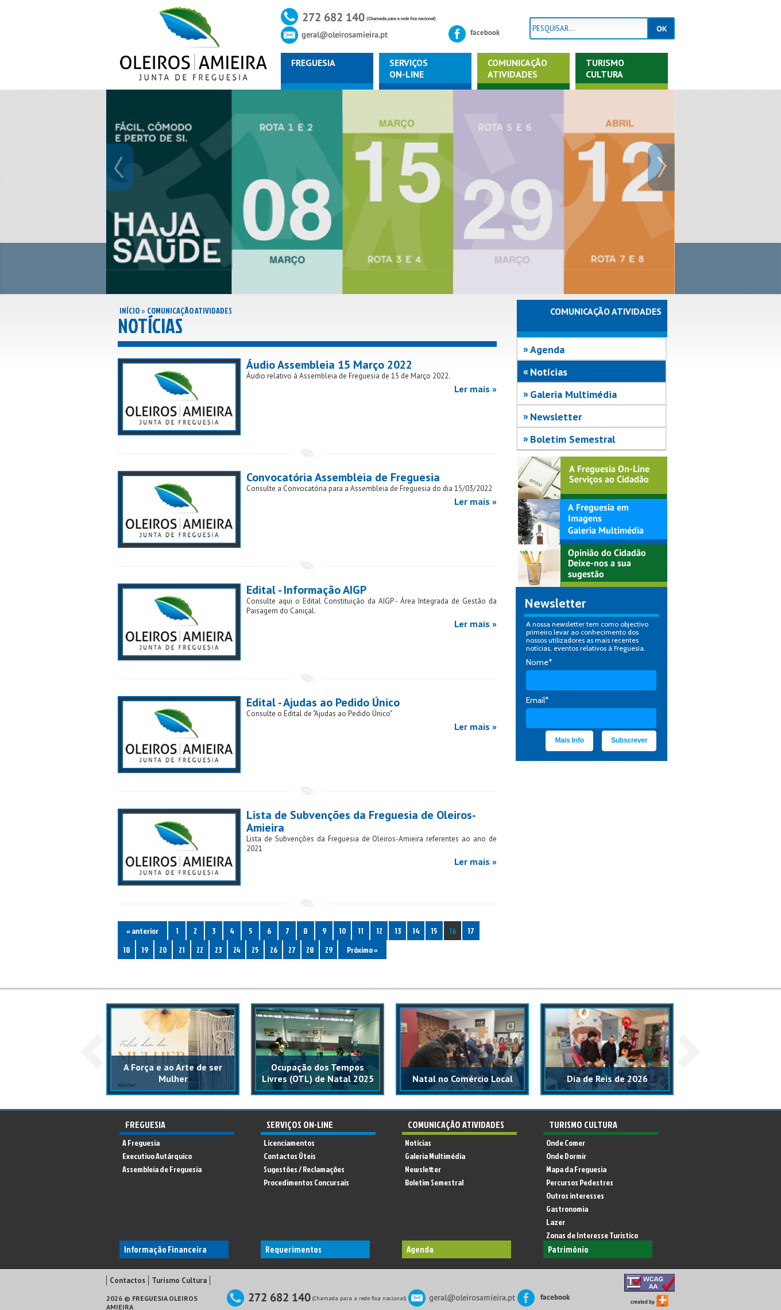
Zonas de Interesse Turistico (592, 1235)
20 (163, 949)
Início (129, 310)
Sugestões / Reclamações (304, 1169)
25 (255, 949)
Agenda (547, 349)
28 (310, 949)
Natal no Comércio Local (462, 1078)
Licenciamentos (289, 1142)
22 (199, 949)
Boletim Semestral (572, 439)
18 (126, 949)
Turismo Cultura (605, 68)
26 (273, 949)
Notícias (548, 371)
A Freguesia (141, 1142)
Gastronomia (567, 1208)
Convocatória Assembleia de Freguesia (343, 477)
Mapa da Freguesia (576, 1169)
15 (434, 930)
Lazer (555, 1221)
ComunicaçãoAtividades (517, 68)
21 (182, 949)
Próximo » (362, 949)
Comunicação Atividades (189, 310)
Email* (537, 700)
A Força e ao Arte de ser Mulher (172, 1072)
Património (568, 1249)
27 (292, 949)
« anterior (142, 930)
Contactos (127, 1280)
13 (398, 930)
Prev (91, 1051)
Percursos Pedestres (579, 1182)
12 (379, 930)
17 (470, 930)
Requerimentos (293, 1249)
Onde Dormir (566, 1155)
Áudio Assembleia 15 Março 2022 (329, 364)
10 (342, 930)
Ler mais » (475, 389)
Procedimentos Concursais (306, 1182)
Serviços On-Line (299, 1124)
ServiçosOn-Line (408, 68)
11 (361, 930)
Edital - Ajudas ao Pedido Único (323, 702)
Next (689, 1051)
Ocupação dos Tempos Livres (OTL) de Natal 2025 (318, 1072)
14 (416, 930)
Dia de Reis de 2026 (607, 1078)
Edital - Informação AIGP (306, 589)
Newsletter (556, 416)
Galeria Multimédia (573, 394)
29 (328, 949)
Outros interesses (575, 1195)
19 (144, 949)
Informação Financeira (165, 1249)
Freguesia (313, 62)
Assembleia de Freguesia (162, 1169)
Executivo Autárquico (157, 1155)
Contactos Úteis (290, 1155)
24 (237, 949)
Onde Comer (565, 1142)
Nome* (539, 662)
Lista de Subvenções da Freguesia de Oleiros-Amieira (361, 821)
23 (218, 949)
